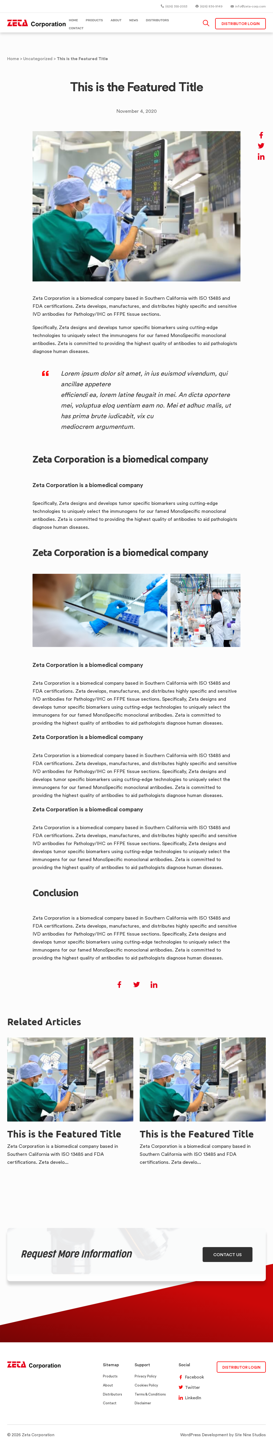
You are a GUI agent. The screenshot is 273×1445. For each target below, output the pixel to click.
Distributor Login (241, 24)
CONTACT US (227, 1254)
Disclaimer (143, 1403)
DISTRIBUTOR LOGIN (241, 1367)
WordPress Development (204, 1434)
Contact (110, 1403)
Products (110, 1376)
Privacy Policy (145, 1376)
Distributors (112, 1394)
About (108, 1385)
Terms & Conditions (150, 1394)
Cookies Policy (146, 1385)
